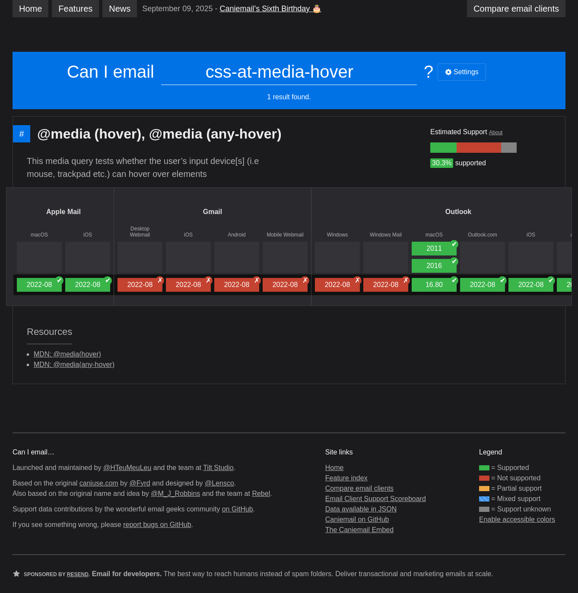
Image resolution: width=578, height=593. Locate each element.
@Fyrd (139, 483)
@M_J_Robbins (175, 493)
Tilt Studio (218, 467)
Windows (337, 235)
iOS (87, 235)
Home (30, 8)
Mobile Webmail (285, 235)
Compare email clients (359, 488)
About (495, 132)
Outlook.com (482, 235)
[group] (443, 147)
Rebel (261, 493)
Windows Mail (386, 235)
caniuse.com (98, 483)
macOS (39, 235)
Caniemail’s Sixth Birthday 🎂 (270, 8)
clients (516, 8)
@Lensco (219, 483)
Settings (462, 72)
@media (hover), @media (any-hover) (159, 134)
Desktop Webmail (140, 232)
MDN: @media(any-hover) (74, 364)
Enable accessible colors (517, 519)
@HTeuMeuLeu (127, 467)
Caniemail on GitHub (357, 519)
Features (75, 8)
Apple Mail (63, 211)
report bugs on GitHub (157, 524)
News (119, 8)
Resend (78, 574)
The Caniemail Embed (359, 529)
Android (236, 235)
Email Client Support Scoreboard (375, 498)
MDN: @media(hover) (67, 354)
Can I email (110, 71)
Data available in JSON (361, 509)
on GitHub (237, 509)
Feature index (346, 478)
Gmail (212, 211)
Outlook (458, 211)
